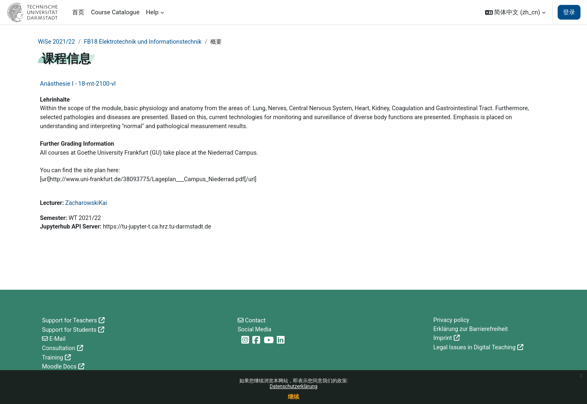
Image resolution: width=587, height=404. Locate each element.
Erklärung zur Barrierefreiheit (472, 330)
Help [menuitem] (152, 12)
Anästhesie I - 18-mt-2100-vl (78, 84)
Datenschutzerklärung (294, 386)
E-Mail (58, 339)
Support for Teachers (70, 320)
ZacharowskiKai (87, 207)
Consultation (59, 348)
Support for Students (70, 330)
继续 (293, 396)
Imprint (443, 339)
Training (53, 357)
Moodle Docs (60, 367)
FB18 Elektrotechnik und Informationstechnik (146, 42)
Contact (256, 320)
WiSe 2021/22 (57, 42)
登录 (569, 12)
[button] (515, 12)
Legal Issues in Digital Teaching (476, 348)
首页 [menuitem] (78, 12)
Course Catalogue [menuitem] (115, 12)
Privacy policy (451, 320)
